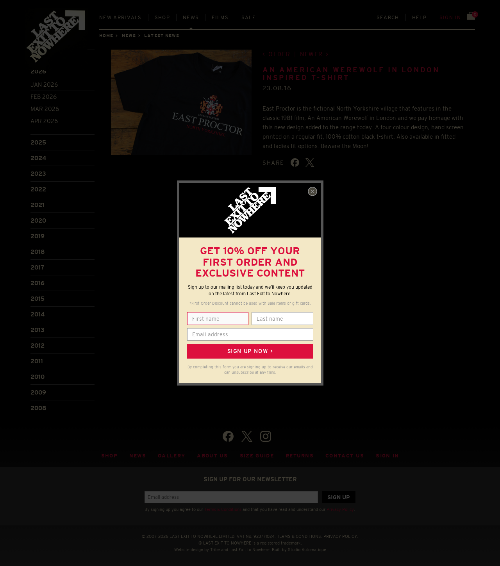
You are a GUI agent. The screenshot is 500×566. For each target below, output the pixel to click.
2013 (37, 330)
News (191, 17)
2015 (37, 298)
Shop (162, 17)
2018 (37, 251)
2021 (37, 205)
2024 (38, 158)
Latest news (161, 35)
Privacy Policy (340, 509)
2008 (38, 408)
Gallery (171, 456)
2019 (37, 236)
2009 (38, 392)
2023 (38, 173)
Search (388, 17)
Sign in (450, 17)
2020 (38, 220)
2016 (37, 283)
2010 (37, 376)
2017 (37, 267)
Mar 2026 (44, 108)
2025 (38, 142)
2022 (38, 189)
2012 (37, 345)
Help (419, 17)
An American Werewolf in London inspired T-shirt (350, 74)
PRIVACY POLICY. (340, 536)
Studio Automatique (307, 549)
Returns (300, 456)
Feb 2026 (43, 96)
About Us (212, 456)
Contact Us (344, 456)
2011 (36, 361)
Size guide (257, 456)
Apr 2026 (44, 121)
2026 (38, 71)
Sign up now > (250, 351)
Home (106, 35)
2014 (37, 314)
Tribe (215, 549)
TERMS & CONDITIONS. (299, 536)
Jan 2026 (44, 84)
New (120, 17)
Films (220, 17)
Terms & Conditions (222, 509)
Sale (248, 17)
